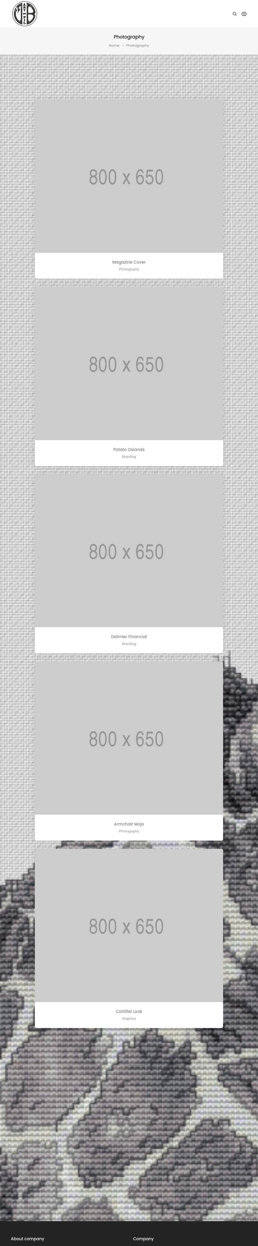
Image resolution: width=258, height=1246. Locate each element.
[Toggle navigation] (244, 14)
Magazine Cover (129, 262)
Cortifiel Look (129, 1011)
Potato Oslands (129, 449)
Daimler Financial (129, 637)
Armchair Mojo (129, 824)
